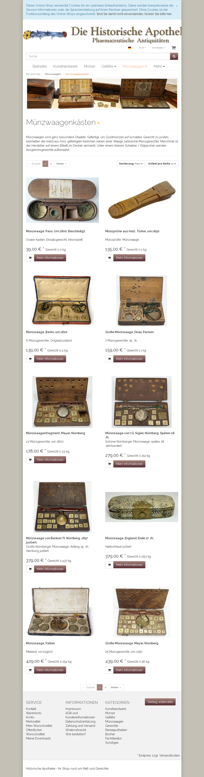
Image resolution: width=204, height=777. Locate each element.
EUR (142, 47)
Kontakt (31, 709)
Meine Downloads (38, 738)
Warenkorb (33, 713)
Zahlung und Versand (80, 725)
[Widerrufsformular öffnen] (160, 701)
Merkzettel (33, 721)
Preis (131, 163)
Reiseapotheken (116, 730)
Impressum (73, 709)
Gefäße (108, 66)
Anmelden (159, 47)
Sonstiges (112, 742)
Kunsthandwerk (65, 66)
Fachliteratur (113, 738)
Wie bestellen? (76, 734)
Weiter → (61, 163)
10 (162, 163)
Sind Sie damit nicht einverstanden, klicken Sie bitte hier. (134, 14)
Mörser (89, 66)
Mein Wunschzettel (39, 725)
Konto (30, 717)
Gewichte (111, 725)
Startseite (39, 66)
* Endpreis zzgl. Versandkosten (158, 755)
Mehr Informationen (50, 257)
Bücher (110, 734)
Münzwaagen (135, 66)
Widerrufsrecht (76, 730)
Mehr (159, 66)
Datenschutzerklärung (80, 721)
